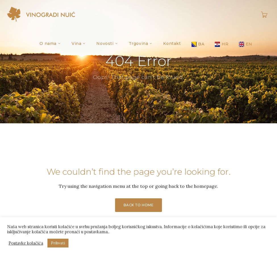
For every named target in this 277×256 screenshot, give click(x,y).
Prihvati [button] (58, 243)
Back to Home (139, 205)
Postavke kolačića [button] (26, 243)
